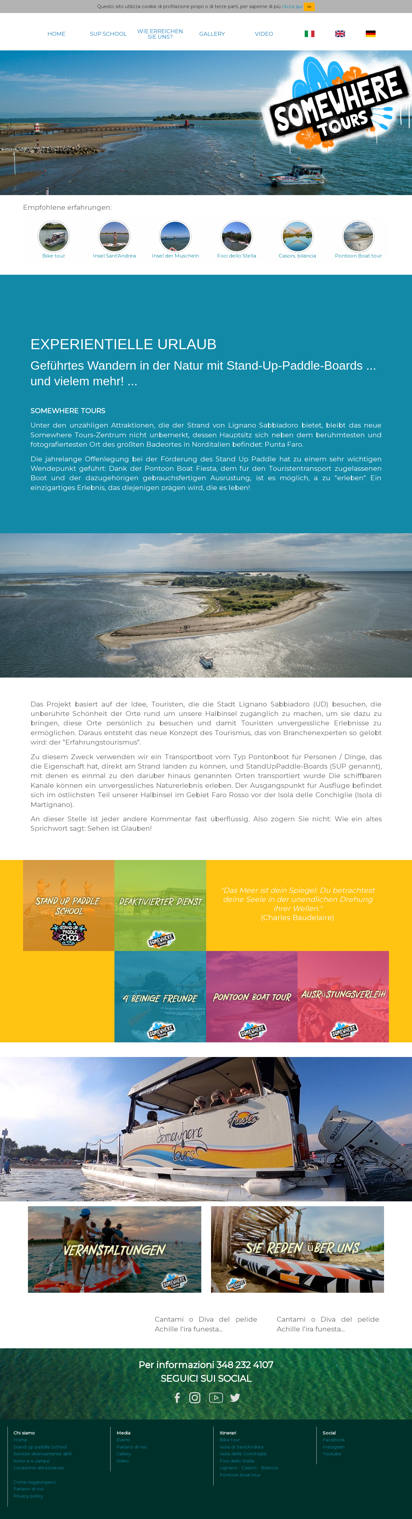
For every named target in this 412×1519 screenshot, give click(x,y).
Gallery (123, 1453)
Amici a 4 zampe (31, 1460)
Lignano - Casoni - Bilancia (248, 1467)
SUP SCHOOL (108, 34)
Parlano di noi (28, 1488)
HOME (56, 34)
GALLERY (212, 34)
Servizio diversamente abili (42, 1453)
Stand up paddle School (40, 1446)
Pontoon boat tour (240, 1474)
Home (20, 1439)
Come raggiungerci (34, 1482)
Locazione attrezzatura (38, 1467)
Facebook (334, 1439)
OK (309, 6)
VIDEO (264, 34)
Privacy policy (28, 1496)
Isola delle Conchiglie (243, 1453)
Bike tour (229, 1439)
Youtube (332, 1453)
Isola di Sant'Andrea (241, 1446)
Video (122, 1460)
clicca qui (292, 6)
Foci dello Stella (236, 1460)
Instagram (334, 1446)
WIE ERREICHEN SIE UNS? (160, 34)
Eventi (123, 1439)
